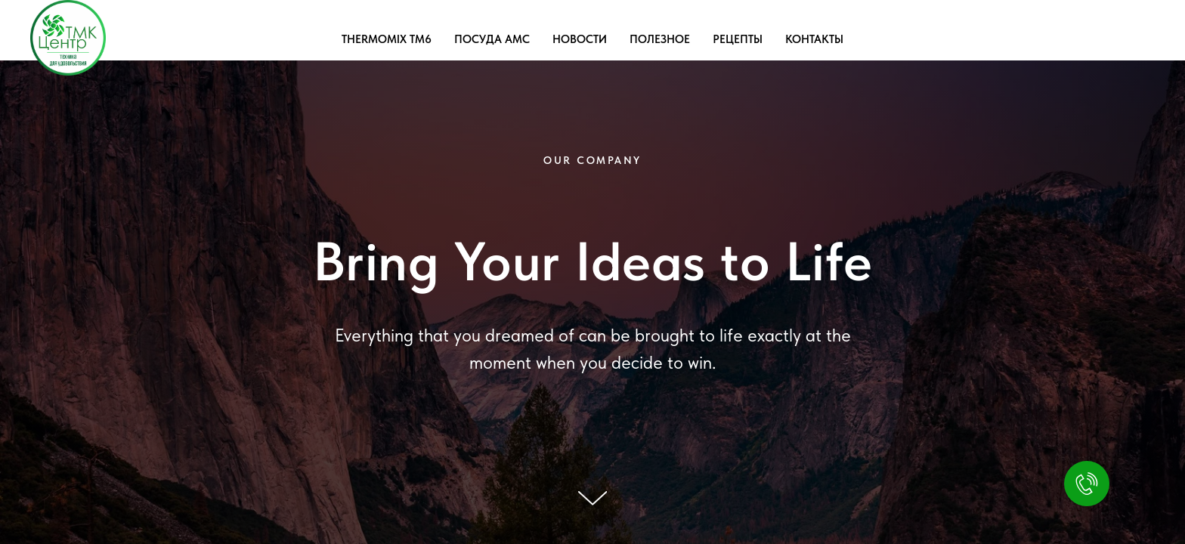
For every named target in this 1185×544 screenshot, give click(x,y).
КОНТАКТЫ (814, 39)
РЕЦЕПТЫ (738, 39)
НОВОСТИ (579, 39)
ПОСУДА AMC (492, 39)
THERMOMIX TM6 (387, 39)
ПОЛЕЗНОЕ (660, 39)
